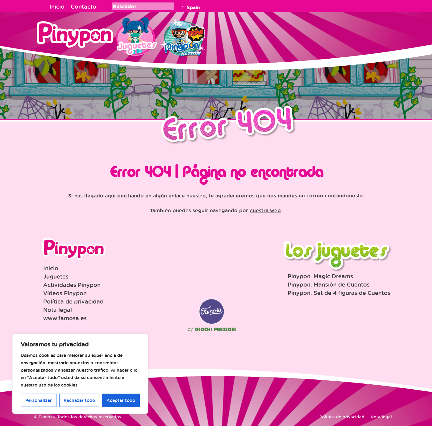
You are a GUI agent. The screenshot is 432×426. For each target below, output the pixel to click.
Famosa (212, 323)
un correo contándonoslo (331, 195)
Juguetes (135, 35)
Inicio (56, 6)
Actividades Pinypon (72, 284)
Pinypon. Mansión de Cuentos (329, 284)
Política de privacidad (73, 301)
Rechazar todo (79, 400)
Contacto (83, 6)
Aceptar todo (120, 400)
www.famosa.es (65, 318)
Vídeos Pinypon (65, 293)
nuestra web (265, 210)
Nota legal (57, 309)
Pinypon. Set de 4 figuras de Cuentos (339, 292)
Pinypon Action (183, 35)
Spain (193, 7)
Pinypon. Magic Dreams (320, 276)
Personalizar (38, 400)
